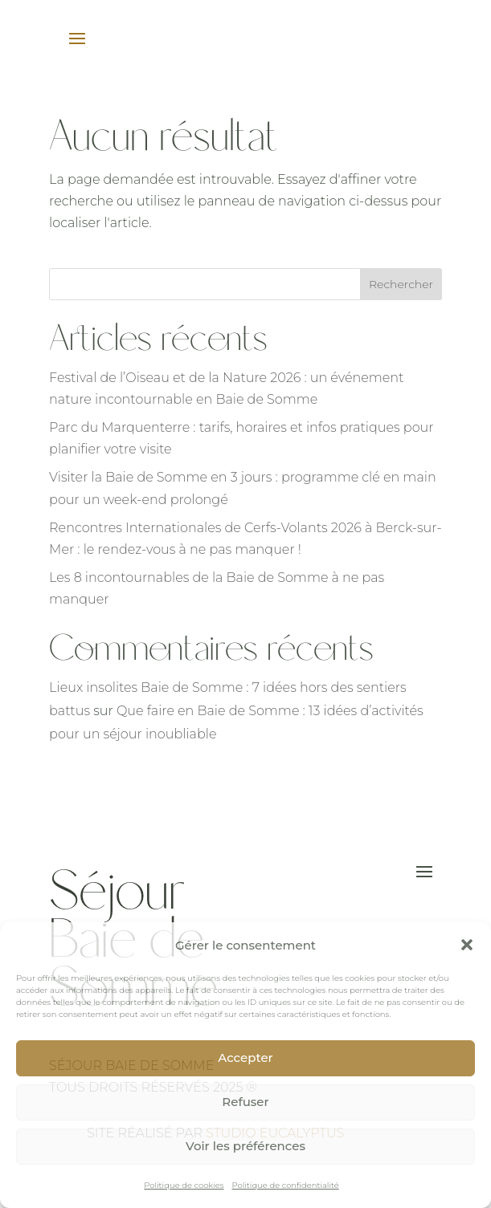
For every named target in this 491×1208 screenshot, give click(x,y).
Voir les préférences (245, 1145)
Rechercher (401, 284)
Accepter (245, 1057)
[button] (467, 945)
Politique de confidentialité (285, 1185)
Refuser (245, 1101)
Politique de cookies (183, 1185)
